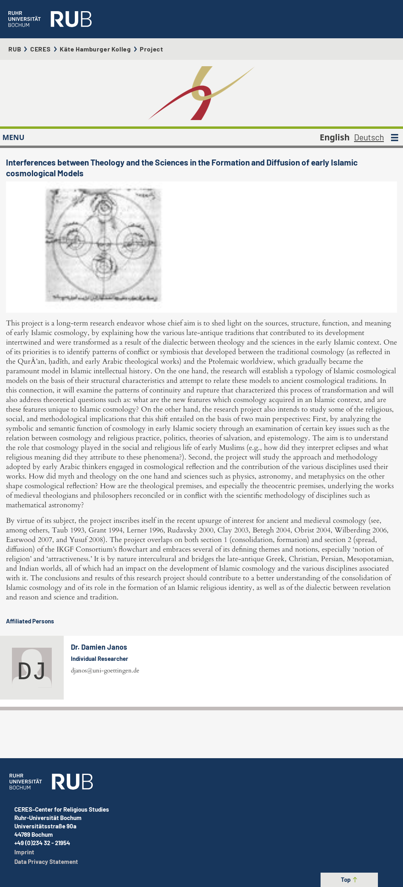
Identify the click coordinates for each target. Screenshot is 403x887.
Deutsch (369, 137)
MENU (13, 137)
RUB (14, 49)
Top (349, 879)
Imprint (24, 851)
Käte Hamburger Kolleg (95, 49)
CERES (40, 49)
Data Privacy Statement (46, 861)
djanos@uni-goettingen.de (105, 670)
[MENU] (394, 137)
